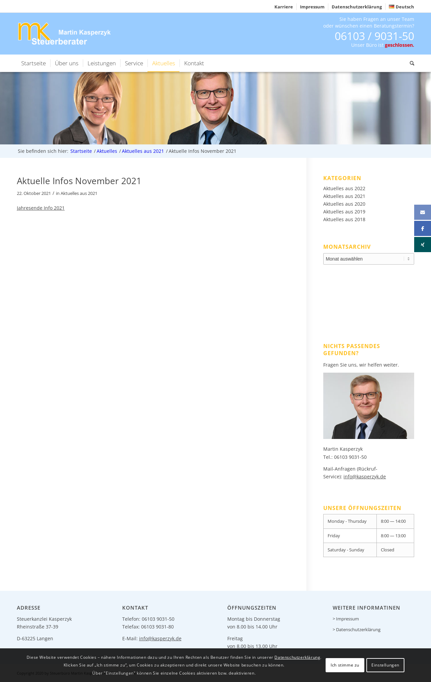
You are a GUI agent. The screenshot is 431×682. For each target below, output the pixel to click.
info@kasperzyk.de (364, 476)
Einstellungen (385, 665)
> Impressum (346, 619)
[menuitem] (284, 6)
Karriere (283, 7)
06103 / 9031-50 (374, 36)
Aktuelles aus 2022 (344, 188)
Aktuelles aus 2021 (79, 193)
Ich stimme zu (345, 665)
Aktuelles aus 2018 (344, 219)
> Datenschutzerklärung (356, 629)
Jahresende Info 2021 (41, 208)
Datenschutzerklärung (357, 7)
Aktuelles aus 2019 (344, 211)
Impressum (312, 7)
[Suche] (409, 63)
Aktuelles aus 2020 (344, 204)
